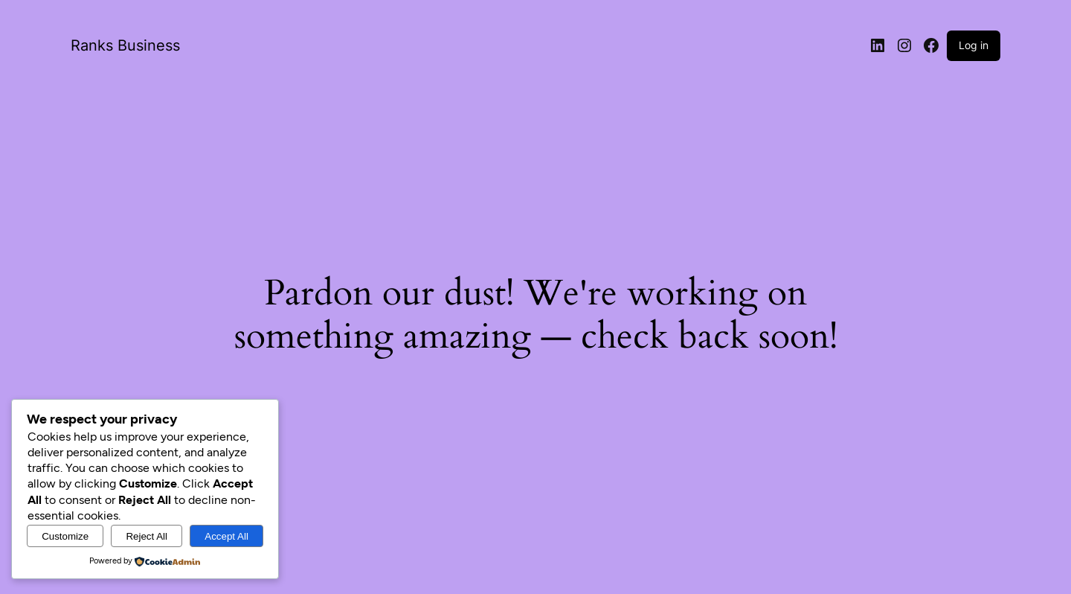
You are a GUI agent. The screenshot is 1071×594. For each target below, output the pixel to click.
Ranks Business (125, 45)
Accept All (226, 536)
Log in (973, 45)
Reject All (146, 536)
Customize (65, 536)
